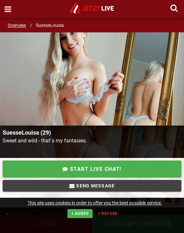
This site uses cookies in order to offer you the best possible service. (95, 202)
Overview (17, 25)
